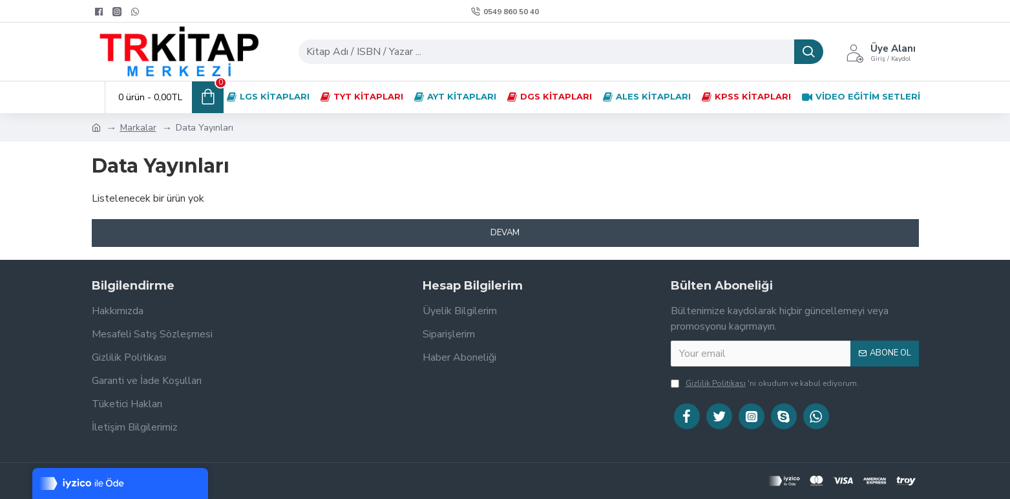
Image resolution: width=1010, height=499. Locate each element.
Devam (505, 233)
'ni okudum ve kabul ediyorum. (765, 383)
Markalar (138, 128)
